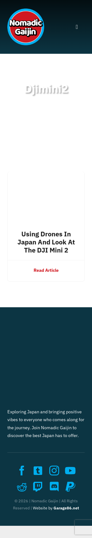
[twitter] (38, 470)
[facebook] (22, 470)
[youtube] (70, 470)
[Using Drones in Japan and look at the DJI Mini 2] (46, 175)
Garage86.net (66, 507)
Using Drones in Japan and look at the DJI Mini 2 (46, 242)
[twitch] (38, 487)
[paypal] (70, 487)
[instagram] (54, 470)
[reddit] (22, 487)
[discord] (54, 487)
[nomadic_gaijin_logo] (25, 10)
